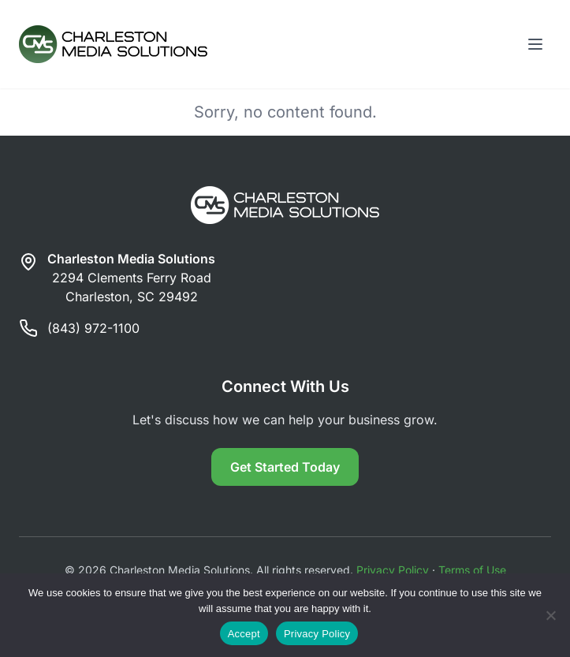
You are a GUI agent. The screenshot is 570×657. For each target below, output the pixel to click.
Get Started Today (285, 467)
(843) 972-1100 (93, 328)
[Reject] (550, 615)
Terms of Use (472, 570)
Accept (244, 634)
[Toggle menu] (535, 44)
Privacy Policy (392, 570)
